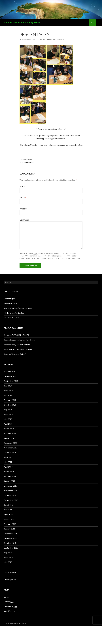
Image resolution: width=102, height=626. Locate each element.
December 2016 (10, 485)
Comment (24, 219)
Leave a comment (56, 40)
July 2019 (8, 385)
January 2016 (9, 528)
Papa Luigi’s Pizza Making (21, 349)
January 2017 (9, 481)
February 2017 (10, 476)
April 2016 (8, 514)
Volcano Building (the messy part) (18, 308)
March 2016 (9, 519)
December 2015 (10, 533)
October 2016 (10, 495)
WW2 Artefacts (51, 161)
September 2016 (11, 500)
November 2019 (10, 376)
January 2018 (9, 438)
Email (23, 197)
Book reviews (24, 344)
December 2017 (10, 442)
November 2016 (10, 490)
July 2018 (8, 409)
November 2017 (10, 447)
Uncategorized (10, 579)
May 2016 (8, 509)
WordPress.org (10, 611)
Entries (9, 601)
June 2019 (8, 390)
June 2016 (8, 504)
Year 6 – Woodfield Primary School (22, 22)
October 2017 (10, 452)
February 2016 (10, 523)
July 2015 (8, 552)
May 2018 (8, 419)
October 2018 (10, 404)
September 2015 (11, 547)
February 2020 (10, 371)
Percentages (9, 298)
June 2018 (8, 414)
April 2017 (8, 466)
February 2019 (10, 400)
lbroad (42, 40)
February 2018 (10, 433)
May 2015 (8, 562)
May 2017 (8, 461)
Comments (10, 606)
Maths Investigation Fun (14, 312)
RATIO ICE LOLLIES (12, 317)
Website (23, 208)
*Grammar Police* (18, 354)
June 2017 (8, 457)
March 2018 (9, 428)
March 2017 (9, 471)
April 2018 (8, 423)
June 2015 (8, 557)
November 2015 (10, 538)
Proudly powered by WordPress (15, 623)
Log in (6, 596)
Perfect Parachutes (27, 339)
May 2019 (8, 395)
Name (23, 186)
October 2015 (10, 543)
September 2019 (11, 380)
